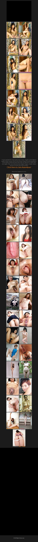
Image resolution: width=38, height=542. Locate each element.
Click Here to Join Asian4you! (19, 167)
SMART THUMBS (22, 446)
